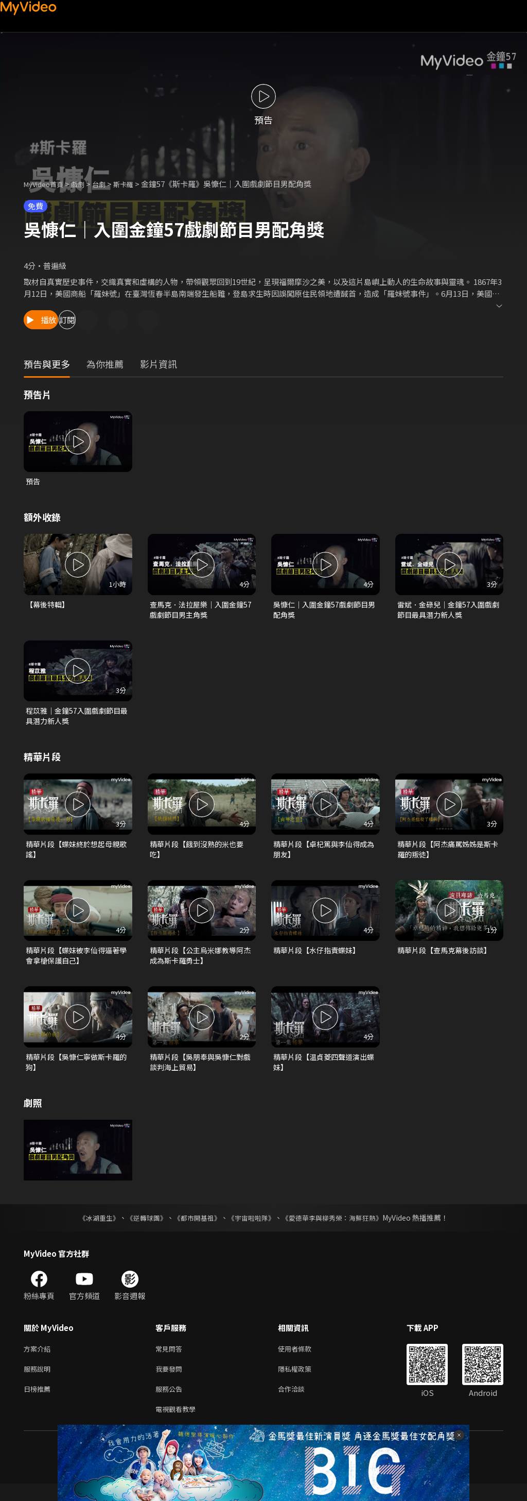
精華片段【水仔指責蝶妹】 (319, 957)
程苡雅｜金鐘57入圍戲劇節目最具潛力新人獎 (76, 720)
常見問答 (170, 1360)
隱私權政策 (303, 1382)
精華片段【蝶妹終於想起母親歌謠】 (76, 855)
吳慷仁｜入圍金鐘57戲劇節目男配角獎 (323, 611)
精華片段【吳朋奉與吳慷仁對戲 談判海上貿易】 (200, 1071)
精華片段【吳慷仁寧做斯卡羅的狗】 (76, 1071)
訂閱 (111, 319)
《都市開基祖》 (194, 1229)
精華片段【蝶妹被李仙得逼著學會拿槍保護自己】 (76, 963)
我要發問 (170, 1382)
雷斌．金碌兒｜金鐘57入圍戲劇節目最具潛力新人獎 (447, 611)
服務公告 (170, 1403)
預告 (33, 481)
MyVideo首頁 (47, 183)
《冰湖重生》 (90, 1229)
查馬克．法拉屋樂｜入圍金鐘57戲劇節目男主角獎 (200, 611)
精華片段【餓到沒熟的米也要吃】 (200, 855)
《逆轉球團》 (140, 1229)
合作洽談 (299, 1403)
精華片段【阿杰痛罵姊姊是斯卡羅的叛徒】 (447, 855)
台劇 (109, 183)
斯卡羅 (136, 183)
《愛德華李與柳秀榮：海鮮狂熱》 (339, 1229)
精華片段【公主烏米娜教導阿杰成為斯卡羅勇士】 (200, 963)
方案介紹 (39, 1360)
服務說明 (39, 1382)
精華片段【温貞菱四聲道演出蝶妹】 (323, 1071)
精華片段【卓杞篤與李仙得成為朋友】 (323, 855)
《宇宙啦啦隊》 (252, 1229)
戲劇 (86, 183)
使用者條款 (303, 1360)
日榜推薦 (39, 1403)
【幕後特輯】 (49, 605)
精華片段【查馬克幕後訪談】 (447, 957)
